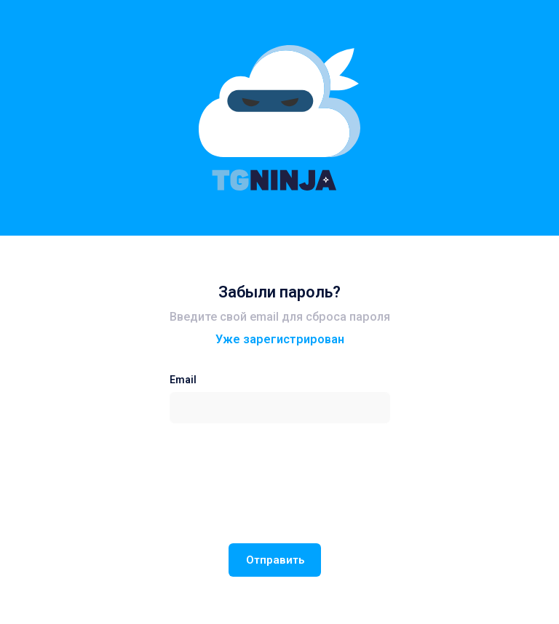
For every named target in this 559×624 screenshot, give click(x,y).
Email (183, 379)
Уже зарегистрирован (279, 339)
